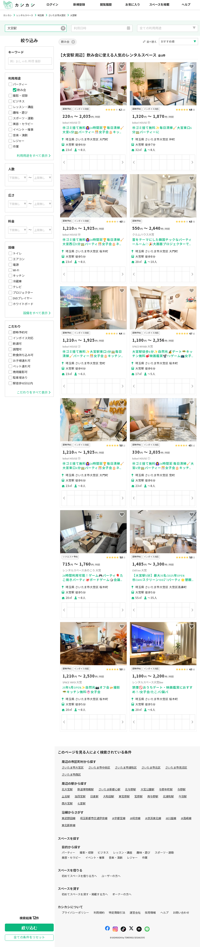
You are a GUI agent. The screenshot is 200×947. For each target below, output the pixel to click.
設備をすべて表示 (36, 313)
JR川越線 (171, 818)
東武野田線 (68, 818)
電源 (16, 264)
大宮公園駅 (147, 789)
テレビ (17, 287)
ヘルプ (186, 4)
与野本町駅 (166, 789)
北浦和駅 (168, 796)
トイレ (17, 253)
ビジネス (19, 101)
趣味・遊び (20, 112)
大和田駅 (108, 796)
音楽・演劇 (20, 135)
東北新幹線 (68, 825)
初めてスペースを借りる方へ (79, 876)
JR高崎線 (186, 818)
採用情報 (150, 912)
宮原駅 (138, 796)
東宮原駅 (124, 796)
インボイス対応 (23, 338)
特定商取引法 (117, 912)
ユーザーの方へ (111, 876)
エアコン (19, 259)
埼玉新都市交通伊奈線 (93, 818)
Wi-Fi (16, 270)
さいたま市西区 (71, 774)
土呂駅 (66, 796)
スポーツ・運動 (23, 118)
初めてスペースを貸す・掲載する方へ (85, 894)
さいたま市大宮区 (73, 767)
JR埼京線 (135, 818)
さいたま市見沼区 (176, 767)
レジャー (18, 141)
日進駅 (94, 796)
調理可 (17, 349)
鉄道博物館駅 (85, 789)
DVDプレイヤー (22, 298)
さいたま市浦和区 (126, 767)
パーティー (20, 84)
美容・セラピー (23, 124)
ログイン (52, 4)
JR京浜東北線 (153, 818)
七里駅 (81, 803)
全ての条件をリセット (29, 937)
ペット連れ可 (21, 366)
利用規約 (99, 912)
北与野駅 (130, 789)
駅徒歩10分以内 (23, 383)
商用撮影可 (20, 372)
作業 (16, 146)
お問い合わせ (181, 912)
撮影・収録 (20, 95)
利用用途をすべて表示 (33, 156)
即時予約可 (20, 332)
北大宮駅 (67, 789)
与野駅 (181, 789)
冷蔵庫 (17, 281)
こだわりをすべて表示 (33, 392)
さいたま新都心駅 (109, 789)
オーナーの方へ (121, 894)
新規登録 (79, 4)
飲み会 (21, 90)
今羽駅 (183, 796)
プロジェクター (23, 292)
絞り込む (29, 928)
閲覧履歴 (106, 4)
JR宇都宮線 (118, 818)
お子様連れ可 (21, 360)
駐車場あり (20, 377)
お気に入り (132, 4)
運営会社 (135, 912)
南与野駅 (152, 796)
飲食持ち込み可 (23, 355)
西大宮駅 (67, 803)
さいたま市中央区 (99, 767)
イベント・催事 (23, 129)
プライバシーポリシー (75, 912)
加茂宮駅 (80, 796)
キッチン (19, 275)
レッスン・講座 (23, 107)
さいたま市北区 (151, 767)
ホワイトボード (23, 304)
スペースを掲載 (159, 4)
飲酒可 (17, 343)
